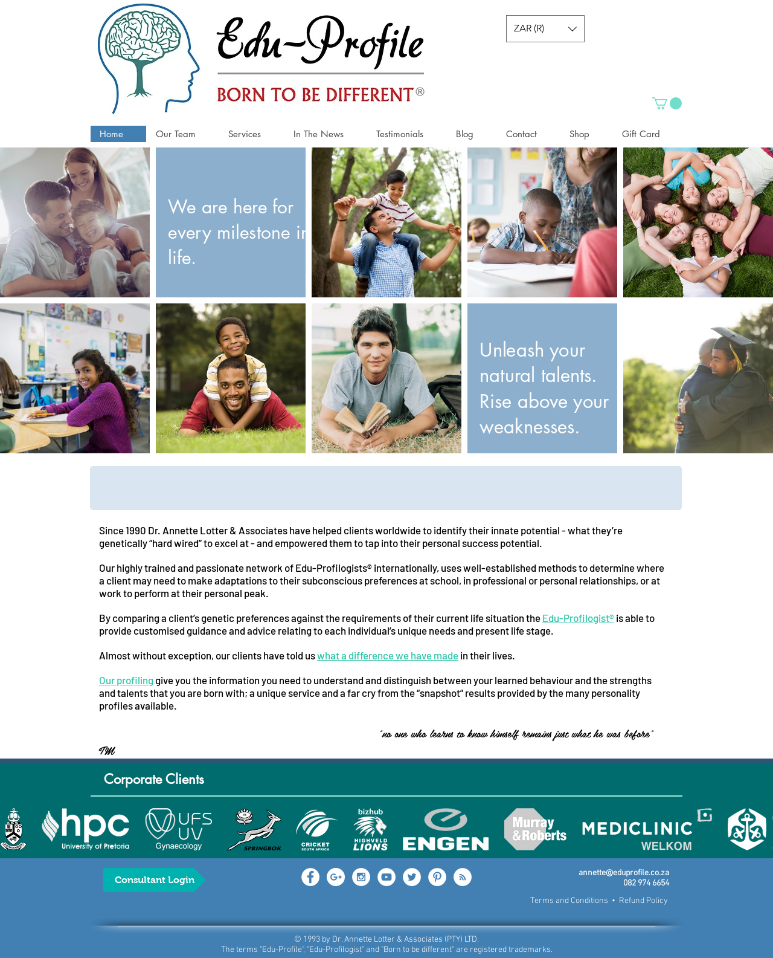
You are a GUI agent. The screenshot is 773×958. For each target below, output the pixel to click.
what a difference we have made (387, 655)
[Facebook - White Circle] (310, 877)
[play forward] (758, 829)
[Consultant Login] (154, 880)
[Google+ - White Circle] (336, 877)
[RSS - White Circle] (463, 877)
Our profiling (126, 680)
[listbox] (545, 28)
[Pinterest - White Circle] (437, 877)
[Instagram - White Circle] (361, 877)
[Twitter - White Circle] (412, 877)
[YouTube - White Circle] (386, 877)
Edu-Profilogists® (333, 568)
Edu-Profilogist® (578, 618)
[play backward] (15, 829)
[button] (545, 28)
